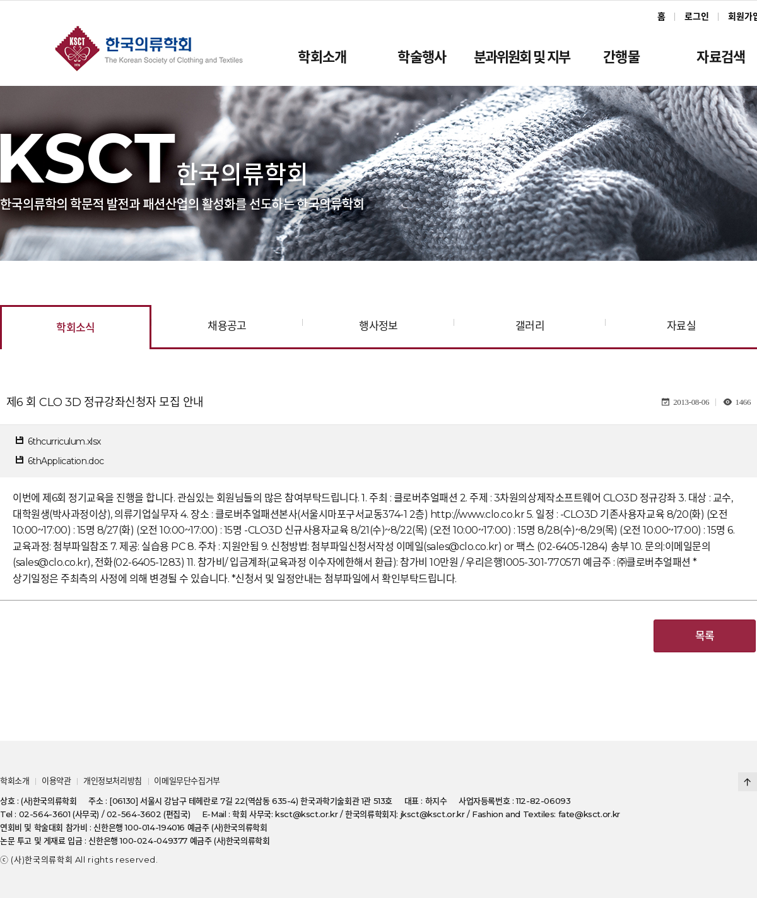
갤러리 (529, 326)
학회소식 (75, 327)
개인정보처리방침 (112, 780)
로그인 (696, 16)
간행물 (621, 57)
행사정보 (378, 326)
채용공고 (227, 326)
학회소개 (322, 57)
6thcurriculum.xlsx (64, 441)
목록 (705, 636)
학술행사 (421, 57)
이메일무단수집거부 (187, 780)
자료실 (681, 326)
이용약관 (56, 780)
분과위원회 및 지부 (522, 57)
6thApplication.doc (66, 461)
